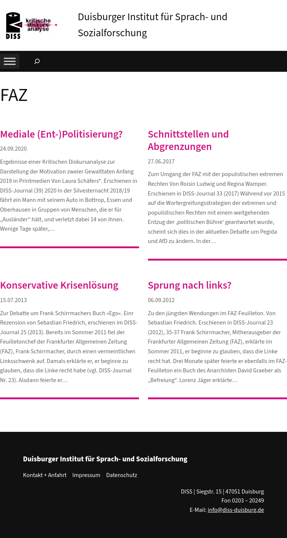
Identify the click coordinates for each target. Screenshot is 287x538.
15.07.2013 (13, 300)
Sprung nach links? (190, 285)
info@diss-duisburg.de (236, 510)
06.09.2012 (161, 300)
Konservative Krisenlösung (59, 285)
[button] (281, 7)
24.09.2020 (13, 149)
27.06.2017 (161, 161)
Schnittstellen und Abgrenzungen (188, 140)
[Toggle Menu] (10, 61)
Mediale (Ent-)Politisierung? (61, 134)
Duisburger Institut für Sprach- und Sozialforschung (105, 459)
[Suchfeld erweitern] (37, 61)
